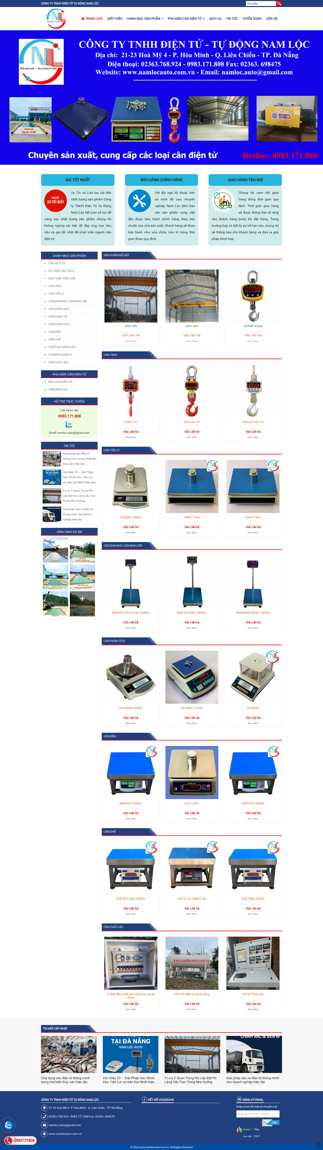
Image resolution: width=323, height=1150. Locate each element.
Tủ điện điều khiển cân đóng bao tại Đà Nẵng (130, 995)
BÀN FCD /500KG (130, 803)
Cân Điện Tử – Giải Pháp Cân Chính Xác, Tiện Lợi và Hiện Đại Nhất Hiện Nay (79, 477)
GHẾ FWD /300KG (252, 898)
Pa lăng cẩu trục (61, 270)
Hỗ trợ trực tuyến (69, 401)
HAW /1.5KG (192, 517)
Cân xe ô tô (56, 263)
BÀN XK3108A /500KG (191, 612)
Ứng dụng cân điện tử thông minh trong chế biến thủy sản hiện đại (79, 458)
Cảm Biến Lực (58, 389)
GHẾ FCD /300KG (253, 803)
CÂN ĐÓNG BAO (58, 309)
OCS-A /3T (130, 422)
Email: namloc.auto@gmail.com (69, 432)
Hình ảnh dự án (69, 532)
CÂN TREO (55, 286)
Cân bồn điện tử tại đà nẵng (191, 994)
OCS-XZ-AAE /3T (253, 422)
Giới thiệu (115, 19)
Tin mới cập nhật (55, 1028)
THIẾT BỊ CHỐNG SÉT (62, 347)
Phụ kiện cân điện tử (186, 19)
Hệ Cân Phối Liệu (253, 994)
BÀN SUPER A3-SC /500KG (253, 612)
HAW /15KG (253, 517)
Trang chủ (92, 19)
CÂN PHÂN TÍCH (59, 324)
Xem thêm (130, 340)
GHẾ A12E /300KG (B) (192, 898)
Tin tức (232, 19)
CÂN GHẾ (54, 339)
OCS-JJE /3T (192, 422)
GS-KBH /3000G (130, 517)
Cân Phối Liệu (58, 362)
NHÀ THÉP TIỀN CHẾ (61, 278)
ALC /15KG (192, 803)
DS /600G (253, 708)
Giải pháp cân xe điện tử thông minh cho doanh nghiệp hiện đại (78, 514)
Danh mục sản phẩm (145, 19)
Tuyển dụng (251, 19)
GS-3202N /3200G (131, 708)
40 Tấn (130, 326)
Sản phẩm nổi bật (116, 255)
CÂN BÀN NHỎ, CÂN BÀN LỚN (67, 301)
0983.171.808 (69, 416)
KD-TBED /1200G (192, 708)
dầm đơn (253, 326)
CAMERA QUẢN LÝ (60, 354)
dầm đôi (192, 326)
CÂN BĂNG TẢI (57, 316)
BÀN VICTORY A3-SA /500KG (130, 612)
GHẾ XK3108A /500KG (130, 898)
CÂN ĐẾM (54, 331)
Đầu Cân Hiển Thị (60, 381)
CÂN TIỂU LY (56, 293)
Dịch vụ (215, 19)
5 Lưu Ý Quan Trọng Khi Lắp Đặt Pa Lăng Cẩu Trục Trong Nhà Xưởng (79, 496)
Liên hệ (271, 19)
